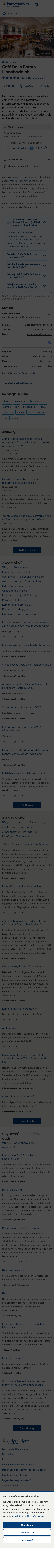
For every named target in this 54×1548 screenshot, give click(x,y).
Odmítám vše (27, 1532)
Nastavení (27, 1540)
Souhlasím (27, 1524)
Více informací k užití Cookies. (28, 1516)
